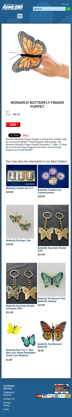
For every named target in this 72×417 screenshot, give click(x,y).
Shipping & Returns (9, 393)
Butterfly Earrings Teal (18, 240)
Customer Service (9, 387)
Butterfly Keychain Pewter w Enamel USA (20, 307)
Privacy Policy (7, 404)
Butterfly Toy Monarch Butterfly (50, 345)
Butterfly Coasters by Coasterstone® (49, 191)
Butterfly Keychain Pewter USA (52, 249)
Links (6, 409)
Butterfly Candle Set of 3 (19, 188)
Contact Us (9, 399)
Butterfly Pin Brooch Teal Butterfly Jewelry (51, 300)
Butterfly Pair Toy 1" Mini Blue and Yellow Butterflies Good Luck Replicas (21, 353)
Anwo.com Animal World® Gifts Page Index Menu (20, 16)
